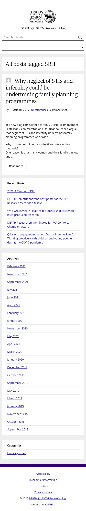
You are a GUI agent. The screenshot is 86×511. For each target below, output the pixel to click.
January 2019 (15, 406)
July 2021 (12, 289)
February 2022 (16, 266)
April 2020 (13, 344)
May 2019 (13, 390)
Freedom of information (43, 479)
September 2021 (17, 282)
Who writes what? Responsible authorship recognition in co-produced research (41, 213)
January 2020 (15, 359)
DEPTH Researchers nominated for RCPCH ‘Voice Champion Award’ (38, 224)
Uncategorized (39, 109)
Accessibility (43, 473)
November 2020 (17, 328)
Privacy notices (43, 492)
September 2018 (17, 429)
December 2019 (17, 367)
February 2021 (16, 313)
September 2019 (17, 383)
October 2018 (16, 422)
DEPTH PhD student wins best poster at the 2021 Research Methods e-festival (38, 201)
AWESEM (49, 504)
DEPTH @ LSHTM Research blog (43, 28)
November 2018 (17, 414)
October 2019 (16, 375)
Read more (16, 166)
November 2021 (17, 274)
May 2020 (13, 336)
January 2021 (15, 321)
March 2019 (14, 398)
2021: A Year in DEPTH (21, 191)
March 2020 (14, 352)
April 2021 (13, 305)
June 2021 (13, 297)
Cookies (43, 486)
